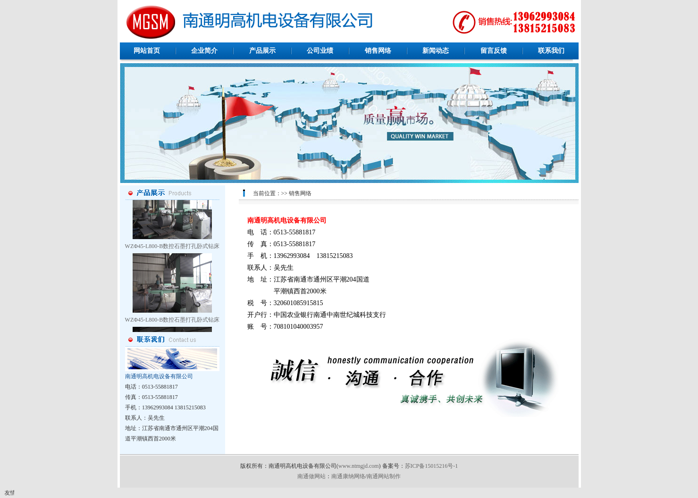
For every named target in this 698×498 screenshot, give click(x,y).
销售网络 (378, 50)
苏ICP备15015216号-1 (431, 466)
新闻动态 (435, 50)
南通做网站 (311, 476)
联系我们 (551, 50)
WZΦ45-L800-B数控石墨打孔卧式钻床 (172, 247)
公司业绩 (320, 50)
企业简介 (204, 50)
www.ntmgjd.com (358, 466)
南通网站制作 (384, 476)
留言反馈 (493, 50)
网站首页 (147, 50)
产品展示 (262, 50)
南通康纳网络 (348, 476)
